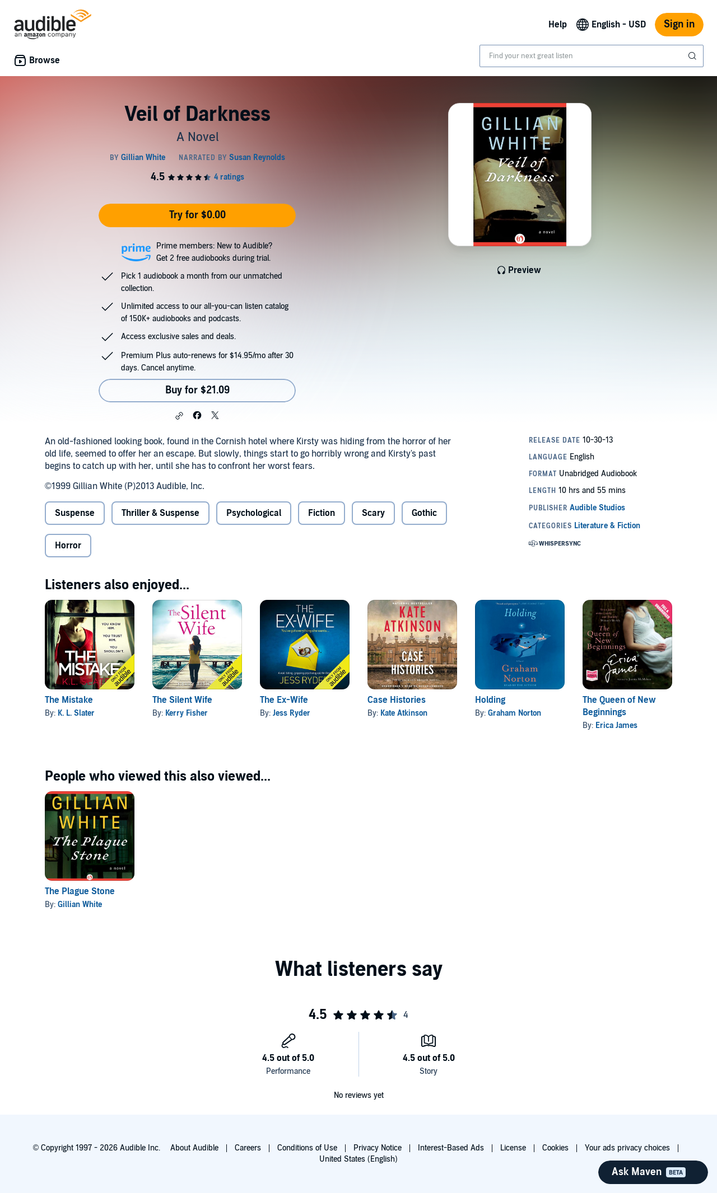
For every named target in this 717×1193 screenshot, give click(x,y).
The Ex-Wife (284, 700)
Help (557, 24)
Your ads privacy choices (627, 1148)
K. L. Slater (76, 713)
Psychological (253, 513)
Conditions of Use (307, 1148)
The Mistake (69, 700)
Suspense (75, 513)
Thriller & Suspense (160, 513)
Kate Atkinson (403, 713)
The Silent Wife (182, 700)
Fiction (321, 513)
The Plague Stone (80, 891)
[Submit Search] (693, 56)
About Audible (194, 1148)
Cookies (555, 1148)
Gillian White (80, 904)
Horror (68, 545)
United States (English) (358, 1159)
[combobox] (591, 56)
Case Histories (396, 700)
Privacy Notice (377, 1148)
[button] (179, 415)
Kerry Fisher (186, 713)
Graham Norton (514, 713)
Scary (373, 513)
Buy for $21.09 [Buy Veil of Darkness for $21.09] (197, 390)
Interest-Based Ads (451, 1148)
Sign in (679, 24)
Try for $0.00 (197, 215)
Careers (248, 1148)
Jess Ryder (291, 713)
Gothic (424, 513)
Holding (490, 700)
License (513, 1148)
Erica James (616, 725)
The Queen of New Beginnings (619, 706)
